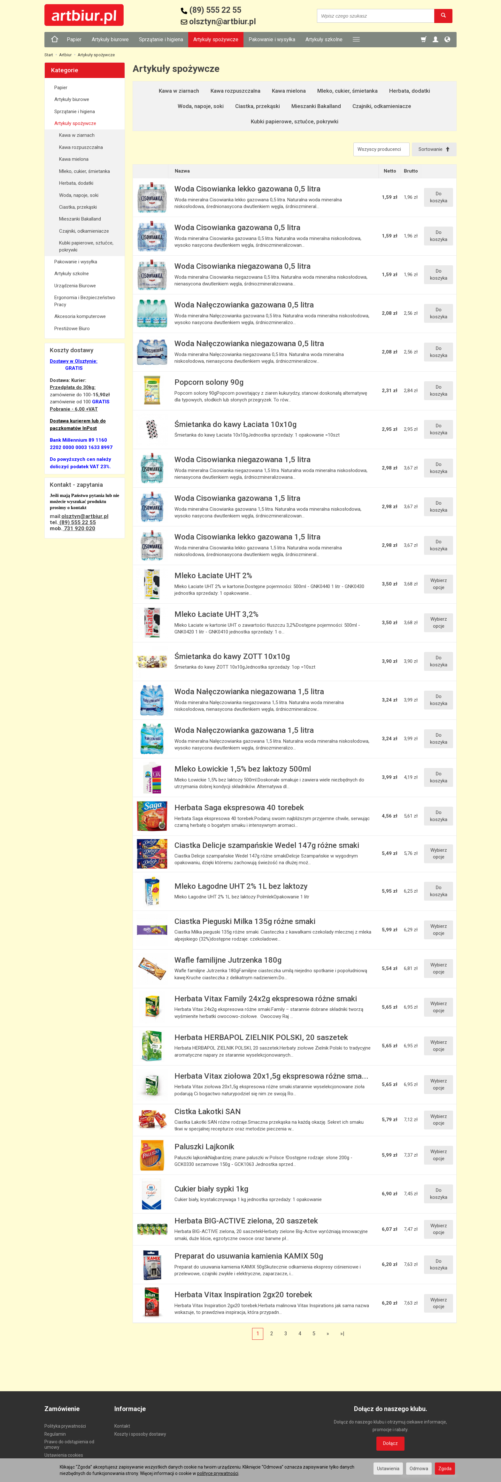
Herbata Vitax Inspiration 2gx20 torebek (243, 1294)
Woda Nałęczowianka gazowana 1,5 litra (244, 730)
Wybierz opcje (438, 584)
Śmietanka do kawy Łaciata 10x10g (235, 424)
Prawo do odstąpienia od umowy (69, 1444)
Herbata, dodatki (409, 91)
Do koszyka (438, 197)
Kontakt (122, 1426)
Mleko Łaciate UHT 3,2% (216, 614)
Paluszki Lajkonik (204, 1146)
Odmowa (419, 1468)
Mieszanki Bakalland (316, 106)
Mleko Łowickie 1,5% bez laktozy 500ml (242, 768)
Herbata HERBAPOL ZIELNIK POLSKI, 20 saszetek (261, 1037)
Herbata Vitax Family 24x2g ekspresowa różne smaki (265, 998)
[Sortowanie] (434, 149)
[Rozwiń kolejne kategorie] (356, 39)
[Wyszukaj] (443, 16)
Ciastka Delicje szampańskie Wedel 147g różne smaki (266, 845)
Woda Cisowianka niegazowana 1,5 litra (242, 459)
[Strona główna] (55, 39)
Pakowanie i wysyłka (272, 39)
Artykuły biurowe (110, 39)
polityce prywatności (217, 1473)
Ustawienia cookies (63, 1455)
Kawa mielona (289, 91)
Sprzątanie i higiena (161, 39)
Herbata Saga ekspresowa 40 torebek (239, 807)
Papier (74, 39)
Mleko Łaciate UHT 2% (213, 575)
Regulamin (55, 1434)
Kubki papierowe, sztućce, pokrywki (294, 121)
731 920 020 (79, 528)
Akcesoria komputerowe (80, 316)
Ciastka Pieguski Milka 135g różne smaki (244, 921)
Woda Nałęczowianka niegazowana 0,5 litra (249, 343)
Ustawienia (388, 1468)
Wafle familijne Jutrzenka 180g (227, 960)
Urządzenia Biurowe (75, 286)
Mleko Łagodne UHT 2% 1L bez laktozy (241, 886)
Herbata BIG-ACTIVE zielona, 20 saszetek (246, 1220)
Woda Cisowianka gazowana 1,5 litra (237, 498)
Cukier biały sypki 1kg (211, 1188)
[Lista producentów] (381, 149)
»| (342, 1334)
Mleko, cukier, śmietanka (347, 91)
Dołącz (390, 1443)
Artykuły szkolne (324, 39)
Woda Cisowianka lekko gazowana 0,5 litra (247, 188)
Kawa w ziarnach (179, 91)
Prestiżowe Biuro (72, 328)
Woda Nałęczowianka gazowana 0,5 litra (244, 304)
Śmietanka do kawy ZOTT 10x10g (232, 656)
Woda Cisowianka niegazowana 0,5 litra (242, 266)
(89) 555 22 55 (77, 522)
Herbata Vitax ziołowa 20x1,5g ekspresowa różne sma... (271, 1076)
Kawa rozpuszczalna (235, 91)
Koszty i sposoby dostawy (140, 1434)
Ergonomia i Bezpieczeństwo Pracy (84, 301)
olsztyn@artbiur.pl (84, 516)
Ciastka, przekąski (257, 106)
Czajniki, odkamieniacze (381, 106)
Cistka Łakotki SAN (207, 1111)
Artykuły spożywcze (215, 39)
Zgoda (444, 1468)
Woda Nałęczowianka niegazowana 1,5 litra (249, 691)
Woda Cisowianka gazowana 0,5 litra (237, 227)
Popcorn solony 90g (208, 382)
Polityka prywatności (65, 1426)
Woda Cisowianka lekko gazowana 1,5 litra (247, 536)
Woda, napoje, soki (201, 106)
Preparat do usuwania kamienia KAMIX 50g (248, 1256)
